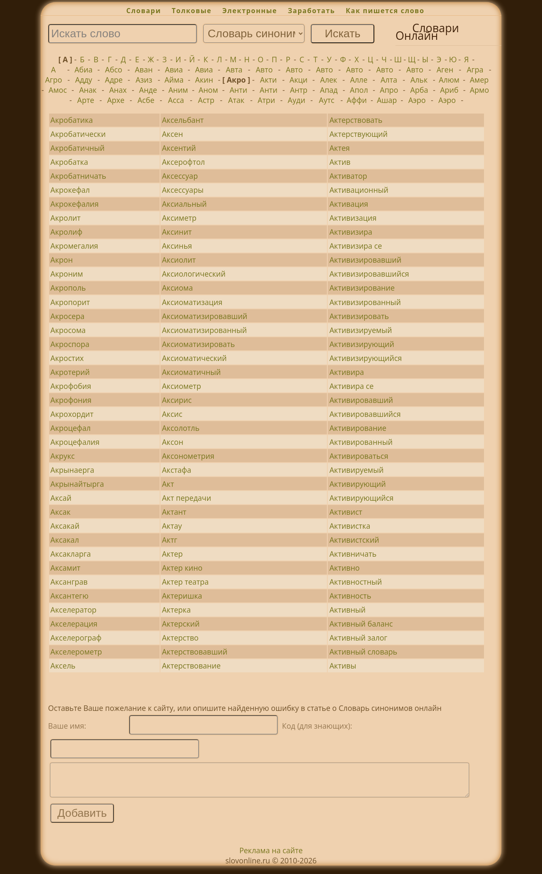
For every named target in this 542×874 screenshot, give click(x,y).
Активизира (350, 232)
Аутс (327, 100)
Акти (268, 80)
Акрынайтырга (77, 484)
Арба (419, 90)
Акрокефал (70, 190)
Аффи (357, 100)
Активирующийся (361, 498)
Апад (329, 90)
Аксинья (177, 246)
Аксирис (176, 400)
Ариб (449, 90)
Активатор (348, 176)
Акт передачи (186, 498)
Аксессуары (182, 190)
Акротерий (70, 372)
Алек (328, 80)
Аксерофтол (183, 162)
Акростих (67, 358)
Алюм (449, 80)
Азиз (144, 80)
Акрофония (70, 400)
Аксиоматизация (192, 302)
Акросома (68, 330)
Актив (340, 162)
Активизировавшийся (369, 274)
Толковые (192, 10)
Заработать (311, 10)
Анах (118, 90)
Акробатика (71, 120)
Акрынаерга (72, 470)
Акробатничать (78, 176)
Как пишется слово (385, 10)
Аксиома (177, 288)
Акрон (61, 260)
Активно (344, 568)
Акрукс (62, 456)
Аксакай (64, 526)
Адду (83, 80)
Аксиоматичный (191, 372)
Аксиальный (184, 204)
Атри (266, 100)
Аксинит (176, 232)
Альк (419, 80)
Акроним (66, 274)
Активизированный (365, 302)
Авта (234, 69)
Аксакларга (70, 554)
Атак (236, 100)
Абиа (84, 69)
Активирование (357, 428)
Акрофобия (70, 386)
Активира (346, 372)
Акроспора (69, 344)
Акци (298, 80)
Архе (115, 100)
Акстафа (176, 470)
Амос (58, 90)
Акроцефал (70, 428)
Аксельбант (183, 120)
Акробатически (78, 134)
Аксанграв (69, 582)
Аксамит (65, 568)
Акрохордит (72, 414)
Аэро (417, 100)
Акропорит (70, 302)
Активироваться (358, 456)
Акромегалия (74, 246)
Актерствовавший (194, 651)
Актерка (176, 610)
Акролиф (66, 232)
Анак (88, 90)
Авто (264, 69)
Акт (168, 484)
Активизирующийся (365, 358)
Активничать (352, 554)
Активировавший (361, 400)
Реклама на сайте (271, 857)
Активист (345, 512)
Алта (389, 80)
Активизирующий (361, 344)
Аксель (62, 665)
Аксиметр (179, 218)
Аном (208, 90)
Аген (445, 69)
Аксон (172, 442)
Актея (339, 148)
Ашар (387, 100)
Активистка (350, 526)
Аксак (60, 512)
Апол (359, 90)
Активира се (351, 386)
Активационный (358, 190)
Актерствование (191, 665)
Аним (178, 90)
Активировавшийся (365, 414)
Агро (53, 80)
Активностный (355, 582)
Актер (172, 554)
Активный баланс (361, 624)
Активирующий (357, 484)
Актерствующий (358, 134)
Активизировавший (365, 260)
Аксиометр (181, 386)
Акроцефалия (75, 442)
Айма (173, 80)
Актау (172, 526)
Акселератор (73, 610)
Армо (479, 90)
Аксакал (64, 540)
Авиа (174, 69)
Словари (143, 10)
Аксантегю (69, 596)
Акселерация (73, 624)
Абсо (113, 69)
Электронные (249, 10)
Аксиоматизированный (204, 330)
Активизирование (362, 288)
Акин (204, 80)
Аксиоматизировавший (204, 316)
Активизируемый (360, 330)
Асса (176, 100)
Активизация (352, 218)
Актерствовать (355, 120)
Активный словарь (363, 651)
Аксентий (179, 148)
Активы (342, 665)
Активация (348, 204)
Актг (169, 540)
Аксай (61, 498)
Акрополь (68, 288)
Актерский (180, 624)
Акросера (67, 316)
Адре (114, 80)
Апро (389, 90)
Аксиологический (193, 274)
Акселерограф (76, 638)
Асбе (146, 100)
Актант (174, 512)
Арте (85, 100)
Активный (347, 610)
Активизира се (355, 246)
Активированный (361, 442)
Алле (359, 80)
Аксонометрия (188, 456)
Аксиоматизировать (198, 344)
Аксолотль (180, 428)
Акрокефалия (74, 204)
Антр (298, 90)
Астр (206, 100)
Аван (143, 69)
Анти (238, 90)
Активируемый (356, 470)
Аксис (172, 414)
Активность (350, 596)
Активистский (354, 540)
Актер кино (182, 568)
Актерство (180, 638)
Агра (475, 69)
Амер (479, 80)
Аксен (172, 134)
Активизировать (359, 316)
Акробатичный (77, 148)
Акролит (65, 218)
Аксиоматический (194, 358)
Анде (148, 90)
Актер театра (185, 582)
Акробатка (69, 162)
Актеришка (182, 596)
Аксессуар (180, 176)
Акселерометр (76, 651)
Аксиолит (179, 260)
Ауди (296, 100)
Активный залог (358, 638)
